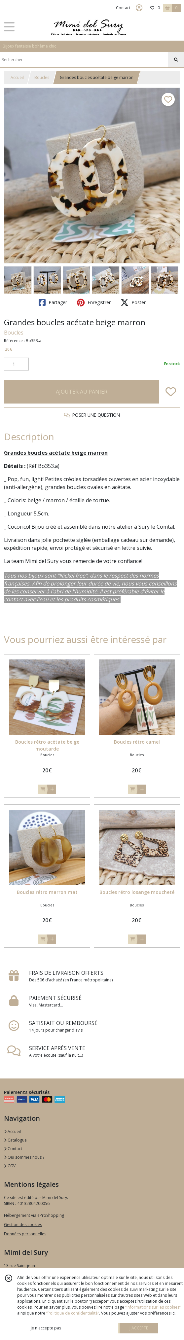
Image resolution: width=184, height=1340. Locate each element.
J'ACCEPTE (138, 1328)
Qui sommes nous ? (24, 1157)
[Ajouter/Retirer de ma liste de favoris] (170, 391)
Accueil (17, 77)
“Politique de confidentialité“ (72, 1313)
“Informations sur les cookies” (153, 1307)
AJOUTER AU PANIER (81, 391)
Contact (123, 8)
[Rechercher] (176, 59)
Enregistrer (94, 302)
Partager (53, 302)
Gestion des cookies (23, 1224)
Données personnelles (25, 1234)
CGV (10, 1166)
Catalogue (15, 1140)
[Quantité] (16, 364)
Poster (133, 302)
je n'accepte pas (46, 1328)
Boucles (41, 77)
